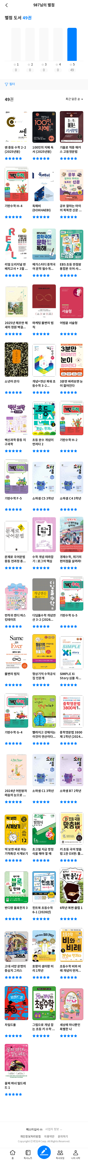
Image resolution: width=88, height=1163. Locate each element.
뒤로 (7, 5)
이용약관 (49, 1136)
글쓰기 (44, 1152)
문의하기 (63, 1136)
